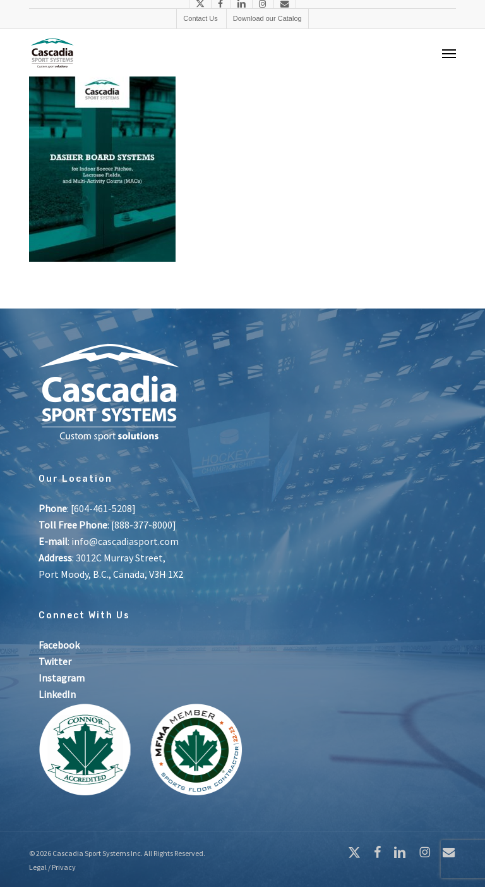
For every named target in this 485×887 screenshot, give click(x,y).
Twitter (55, 661)
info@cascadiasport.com (125, 541)
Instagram (62, 677)
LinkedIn (57, 694)
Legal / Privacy (52, 867)
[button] (449, 53)
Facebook (59, 645)
